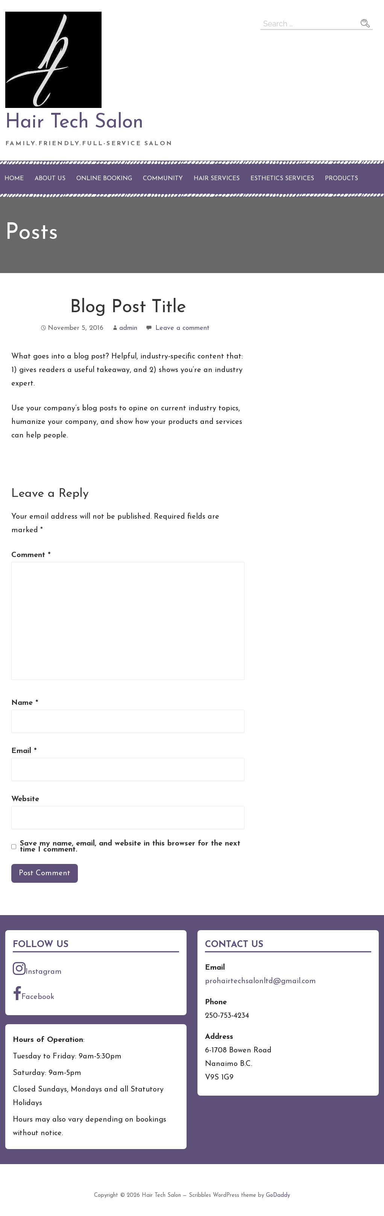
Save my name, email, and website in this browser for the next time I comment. (130, 847)
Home (14, 179)
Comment (30, 555)
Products (341, 179)
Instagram (37, 968)
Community (163, 179)
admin (128, 328)
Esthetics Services (282, 179)
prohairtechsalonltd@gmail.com (260, 981)
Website (25, 799)
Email (23, 751)
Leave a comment (182, 328)
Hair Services (217, 179)
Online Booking (104, 179)
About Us (50, 179)
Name (24, 703)
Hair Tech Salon (74, 122)
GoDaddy (278, 1195)
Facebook (33, 993)
